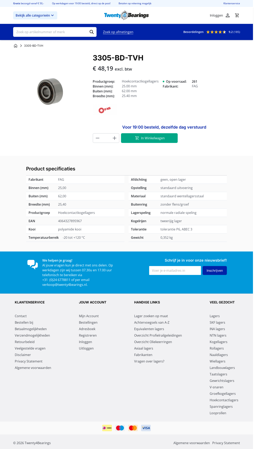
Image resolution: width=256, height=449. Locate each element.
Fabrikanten (143, 355)
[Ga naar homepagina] (15, 45)
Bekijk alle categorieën (35, 15)
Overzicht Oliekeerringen (153, 342)
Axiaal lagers (143, 348)
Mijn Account (89, 316)
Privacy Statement (28, 361)
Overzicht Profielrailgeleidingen (158, 335)
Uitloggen (86, 348)
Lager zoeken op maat (151, 316)
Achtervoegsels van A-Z (151, 322)
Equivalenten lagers (149, 329)
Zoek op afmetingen (118, 32)
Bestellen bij (24, 322)
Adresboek (87, 329)
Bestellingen (88, 322)
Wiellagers (217, 361)
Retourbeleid (25, 342)
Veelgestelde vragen (30, 348)
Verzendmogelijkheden (32, 335)
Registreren (88, 335)
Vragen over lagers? (149, 361)
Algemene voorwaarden (33, 368)
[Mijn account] (228, 15)
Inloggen (85, 342)
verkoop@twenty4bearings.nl (64, 284)
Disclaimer (23, 355)
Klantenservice (231, 3)
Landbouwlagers (222, 368)
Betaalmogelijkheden (31, 329)
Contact (21, 316)
